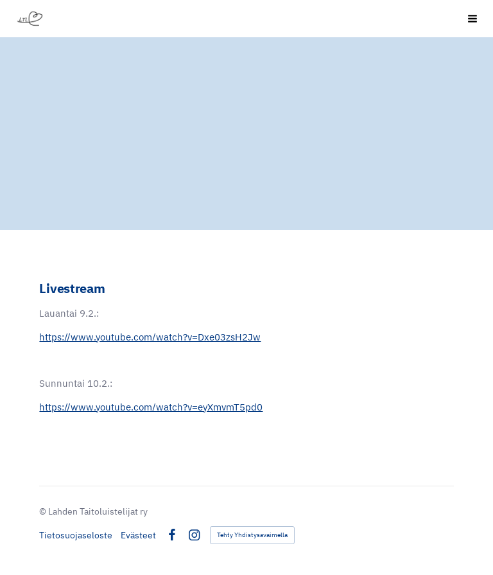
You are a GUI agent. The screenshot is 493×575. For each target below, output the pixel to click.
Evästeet (138, 535)
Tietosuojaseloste (75, 535)
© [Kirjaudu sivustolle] (43, 511)
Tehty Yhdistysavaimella (252, 535)
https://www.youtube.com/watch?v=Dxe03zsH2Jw (150, 337)
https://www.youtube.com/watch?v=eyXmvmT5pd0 (151, 407)
